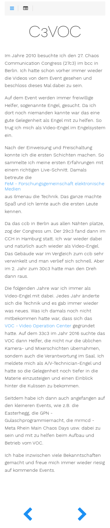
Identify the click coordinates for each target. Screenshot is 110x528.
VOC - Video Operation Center (38, 325)
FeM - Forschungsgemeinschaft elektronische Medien (54, 186)
